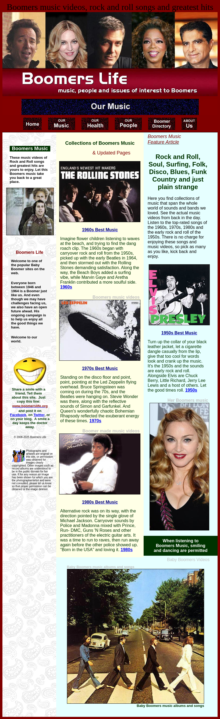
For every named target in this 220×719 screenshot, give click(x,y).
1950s (191, 390)
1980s (127, 549)
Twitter (38, 415)
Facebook (18, 415)
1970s (95, 420)
